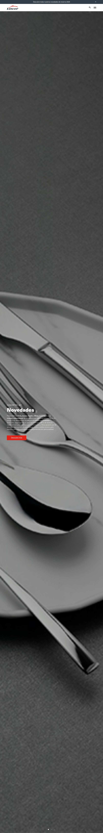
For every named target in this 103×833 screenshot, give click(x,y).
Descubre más (16, 438)
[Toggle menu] (95, 7)
